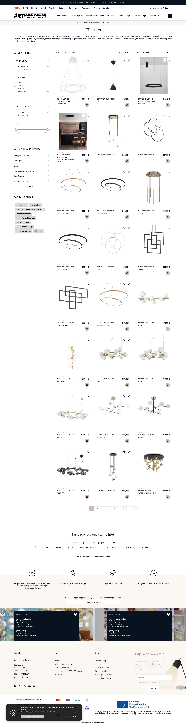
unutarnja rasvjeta (23, 231)
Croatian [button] (106, 8)
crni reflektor (35, 205)
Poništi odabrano (32, 187)
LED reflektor (21, 205)
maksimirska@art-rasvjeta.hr (120, 626)
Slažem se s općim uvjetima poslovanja (150, 682)
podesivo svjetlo (23, 222)
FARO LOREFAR (33, 83)
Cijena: (19, 124)
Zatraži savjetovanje (93, 602)
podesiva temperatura (34, 209)
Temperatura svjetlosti (24, 171)
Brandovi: (21, 77)
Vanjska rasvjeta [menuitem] (140, 16)
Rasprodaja (86, 8)
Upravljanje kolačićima (63, 674)
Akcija (17, 8)
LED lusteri (24, 69)
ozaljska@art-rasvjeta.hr (26, 626)
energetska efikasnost (25, 218)
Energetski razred (21, 156)
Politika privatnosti (61, 667)
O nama (97, 8)
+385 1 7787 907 (116, 624)
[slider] (16, 129)
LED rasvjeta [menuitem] (91, 16)
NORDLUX (33, 88)
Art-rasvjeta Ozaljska (103, 677)
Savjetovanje (73, 8)
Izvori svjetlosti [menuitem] (77, 16)
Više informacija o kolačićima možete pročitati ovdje (38, 712)
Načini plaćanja (101, 660)
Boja (16, 166)
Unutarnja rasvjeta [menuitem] (124, 16)
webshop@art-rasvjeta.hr (88, 2)
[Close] (32, 716)
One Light (33, 94)
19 (123, 509)
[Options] (71, 716)
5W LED (19, 209)
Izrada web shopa (87, 722)
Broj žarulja (19, 176)
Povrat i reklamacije (102, 667)
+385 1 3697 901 (109, 2)
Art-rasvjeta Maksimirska (105, 674)
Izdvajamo (33, 112)
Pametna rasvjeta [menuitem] (106, 16)
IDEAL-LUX (33, 85)
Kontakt (121, 2)
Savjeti (43, 8)
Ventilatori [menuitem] (154, 16)
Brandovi (52, 8)
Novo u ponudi (33, 115)
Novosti (34, 8)
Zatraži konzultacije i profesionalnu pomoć (93, 556)
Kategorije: (21, 61)
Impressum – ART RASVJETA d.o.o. (68, 670)
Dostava (98, 663)
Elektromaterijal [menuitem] (62, 16)
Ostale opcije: (23, 107)
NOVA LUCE (33, 91)
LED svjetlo (38, 231)
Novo (25, 8)
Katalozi (62, 8)
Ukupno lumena (21, 181)
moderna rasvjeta (23, 214)
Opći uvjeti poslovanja (63, 663)
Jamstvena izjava (101, 670)
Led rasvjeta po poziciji (33, 66)
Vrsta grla (18, 161)
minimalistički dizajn (24, 227)
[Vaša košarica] (171, 8)
